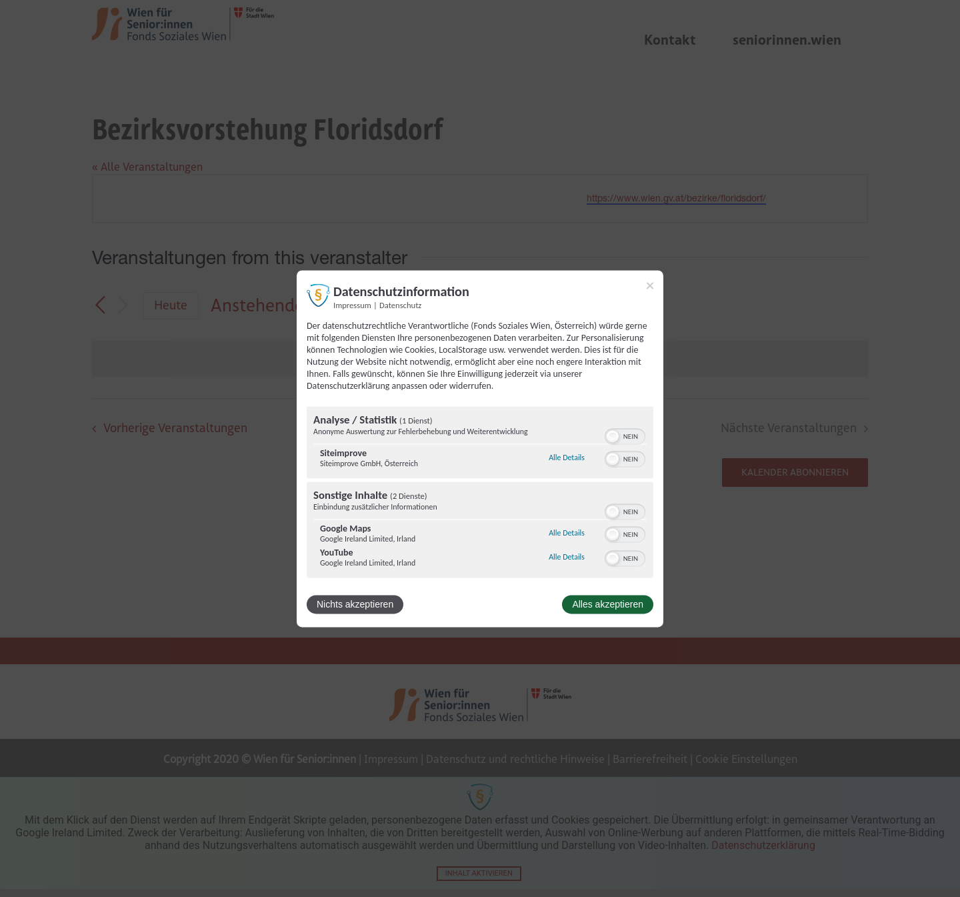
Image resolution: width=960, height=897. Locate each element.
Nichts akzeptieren (355, 604)
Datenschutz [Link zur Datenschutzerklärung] (400, 305)
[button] (613, 436)
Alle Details (567, 458)
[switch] (625, 435)
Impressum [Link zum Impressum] (352, 305)
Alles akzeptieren (607, 604)
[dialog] (480, 448)
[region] (480, 493)
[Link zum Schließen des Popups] (650, 285)
